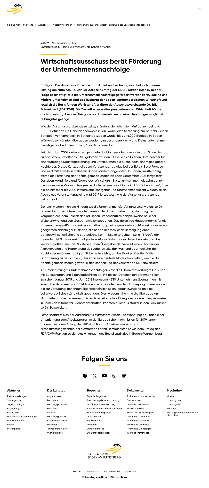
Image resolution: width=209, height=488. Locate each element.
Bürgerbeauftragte (57, 420)
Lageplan (92, 424)
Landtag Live (174, 400)
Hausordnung (94, 420)
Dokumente (135, 390)
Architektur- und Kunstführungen (104, 408)
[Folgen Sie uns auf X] (94, 375)
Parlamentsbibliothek (138, 420)
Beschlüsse (13, 412)
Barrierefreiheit (112, 471)
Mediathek (174, 390)
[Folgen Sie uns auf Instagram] (114, 375)
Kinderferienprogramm (99, 412)
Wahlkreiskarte (55, 432)
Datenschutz (92, 471)
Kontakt (77, 471)
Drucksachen (134, 400)
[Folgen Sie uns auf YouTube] (104, 375)
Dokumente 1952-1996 (138, 416)
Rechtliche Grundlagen (139, 428)
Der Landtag (56, 390)
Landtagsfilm (174, 404)
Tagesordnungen (16, 404)
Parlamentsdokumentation (141, 396)
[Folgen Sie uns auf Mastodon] (124, 375)
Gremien (51, 412)
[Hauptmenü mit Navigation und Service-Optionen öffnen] (199, 9)
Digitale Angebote (96, 396)
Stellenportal (14, 428)
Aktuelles (43, 24)
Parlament (52, 400)
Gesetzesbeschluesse (138, 404)
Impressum (130, 471)
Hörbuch (171, 408)
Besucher (93, 390)
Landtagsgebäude (57, 416)
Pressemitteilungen (62, 24)
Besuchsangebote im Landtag (103, 400)
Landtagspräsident (57, 404)
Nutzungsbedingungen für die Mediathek (182, 414)
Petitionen (52, 424)
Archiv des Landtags (138, 424)
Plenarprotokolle (135, 408)
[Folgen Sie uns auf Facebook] (84, 375)
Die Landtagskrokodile (99, 432)
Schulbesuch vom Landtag (101, 404)
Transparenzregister (57, 428)
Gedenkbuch (94, 416)
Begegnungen (14, 408)
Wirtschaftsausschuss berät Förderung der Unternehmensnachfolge (113, 24)
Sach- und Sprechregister (140, 412)
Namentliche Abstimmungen (22, 416)
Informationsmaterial (138, 432)
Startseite (28, 24)
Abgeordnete (54, 396)
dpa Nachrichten (16, 420)
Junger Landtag (95, 428)
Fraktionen (52, 408)
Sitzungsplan (14, 400)
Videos (170, 396)
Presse (10, 424)
